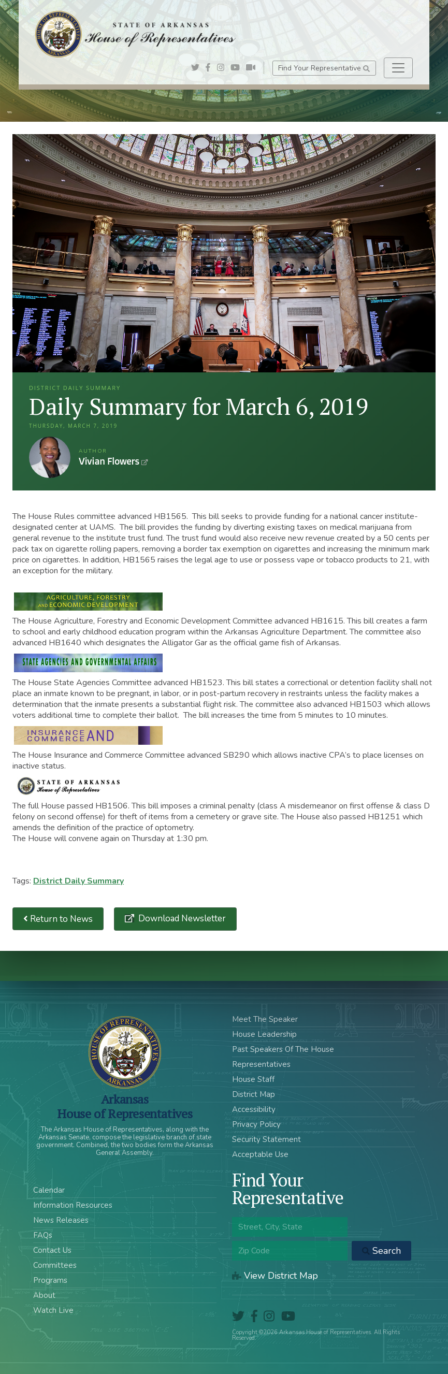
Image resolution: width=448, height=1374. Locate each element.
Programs (50, 1280)
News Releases (61, 1220)
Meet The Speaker (265, 1019)
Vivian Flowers (49, 457)
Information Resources (72, 1205)
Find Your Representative (324, 68)
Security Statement (266, 1139)
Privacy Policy (256, 1124)
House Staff (253, 1079)
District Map (253, 1094)
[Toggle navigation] (398, 67)
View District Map (275, 1275)
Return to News (58, 919)
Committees (55, 1265)
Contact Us (52, 1250)
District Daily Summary (78, 881)
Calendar (49, 1190)
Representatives (261, 1064)
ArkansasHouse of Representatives (124, 1106)
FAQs (42, 1235)
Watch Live (53, 1310)
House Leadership (264, 1034)
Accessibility (254, 1109)
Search (381, 1251)
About (44, 1295)
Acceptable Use (260, 1154)
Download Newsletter (181, 918)
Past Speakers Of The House (283, 1049)
